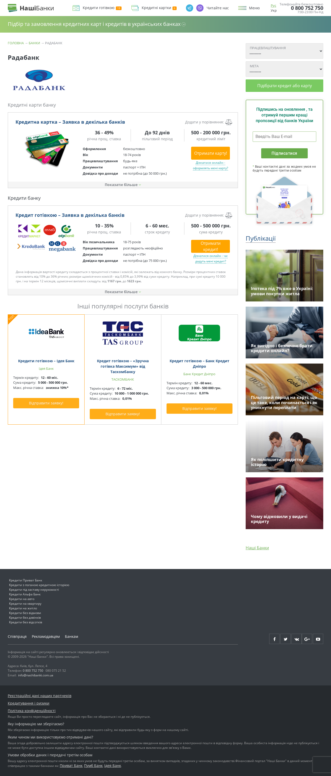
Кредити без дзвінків (25, 617)
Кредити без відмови (25, 613)
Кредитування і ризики (28, 703)
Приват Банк (71, 765)
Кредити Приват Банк (25, 580)
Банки (34, 43)
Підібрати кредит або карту (284, 85)
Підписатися (284, 153)
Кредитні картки (159, 8)
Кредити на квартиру (25, 603)
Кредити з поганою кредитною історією (39, 585)
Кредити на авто (21, 599)
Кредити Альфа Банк (25, 594)
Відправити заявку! (46, 403)
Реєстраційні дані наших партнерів (39, 695)
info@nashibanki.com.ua (35, 675)
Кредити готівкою (102, 8)
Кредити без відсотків (25, 622)
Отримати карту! (210, 153)
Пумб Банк (93, 765)
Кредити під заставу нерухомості (34, 589)
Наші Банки (257, 548)
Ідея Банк (112, 765)
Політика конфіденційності (32, 710)
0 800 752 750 (307, 8)
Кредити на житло (23, 608)
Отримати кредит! (211, 246)
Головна (16, 43)
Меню (254, 8)
